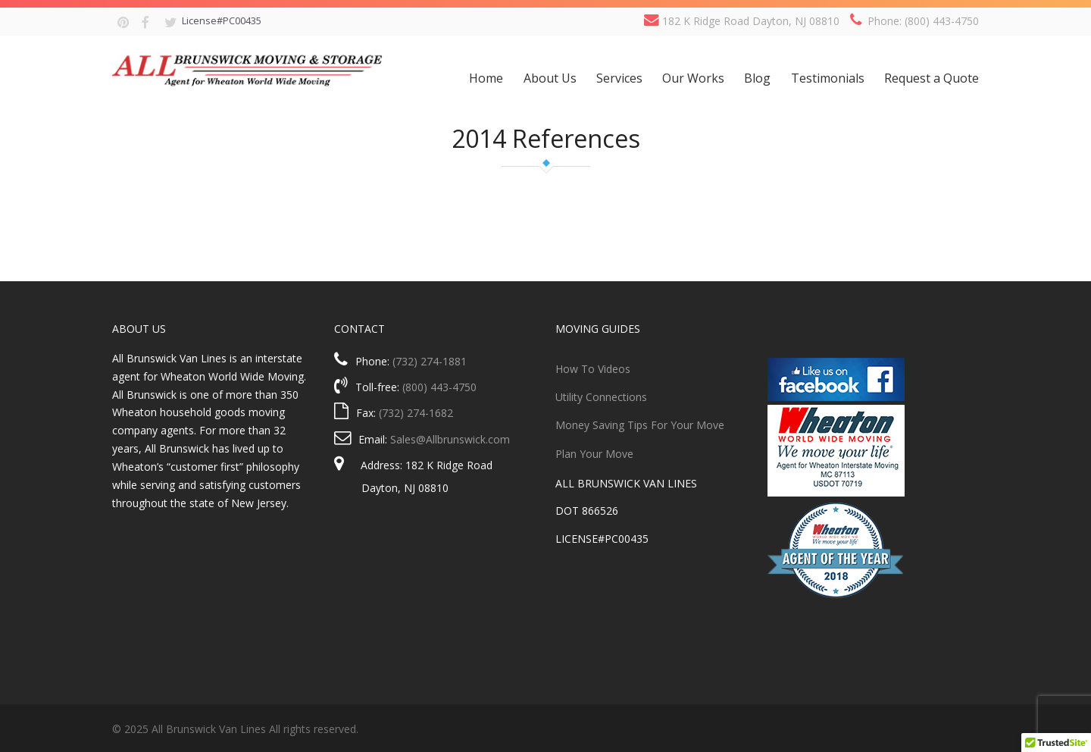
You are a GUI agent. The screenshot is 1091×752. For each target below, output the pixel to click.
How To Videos (592, 369)
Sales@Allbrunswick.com (450, 439)
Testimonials (827, 78)
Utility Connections (601, 397)
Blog (757, 78)
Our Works (693, 78)
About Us (550, 78)
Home (486, 78)
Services (619, 78)
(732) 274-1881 (429, 361)
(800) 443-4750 (439, 387)
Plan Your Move (594, 453)
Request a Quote (931, 78)
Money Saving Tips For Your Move (639, 425)
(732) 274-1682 (416, 413)
